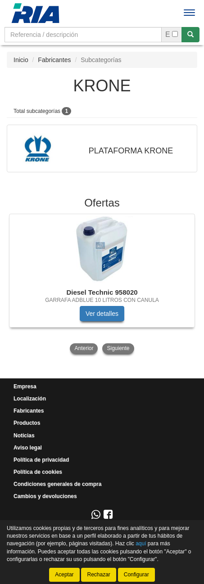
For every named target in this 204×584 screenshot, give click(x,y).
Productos (27, 423)
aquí (141, 543)
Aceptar (64, 574)
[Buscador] (83, 34)
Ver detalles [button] (102, 313)
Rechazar (98, 574)
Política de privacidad (41, 460)
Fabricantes (54, 59)
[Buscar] (190, 34)
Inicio (21, 59)
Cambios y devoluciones (45, 496)
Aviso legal (28, 448)
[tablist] (102, 285)
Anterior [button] (83, 348)
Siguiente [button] (118, 348)
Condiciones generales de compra (57, 484)
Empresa (25, 386)
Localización (30, 398)
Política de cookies (38, 472)
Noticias (24, 435)
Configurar (136, 574)
